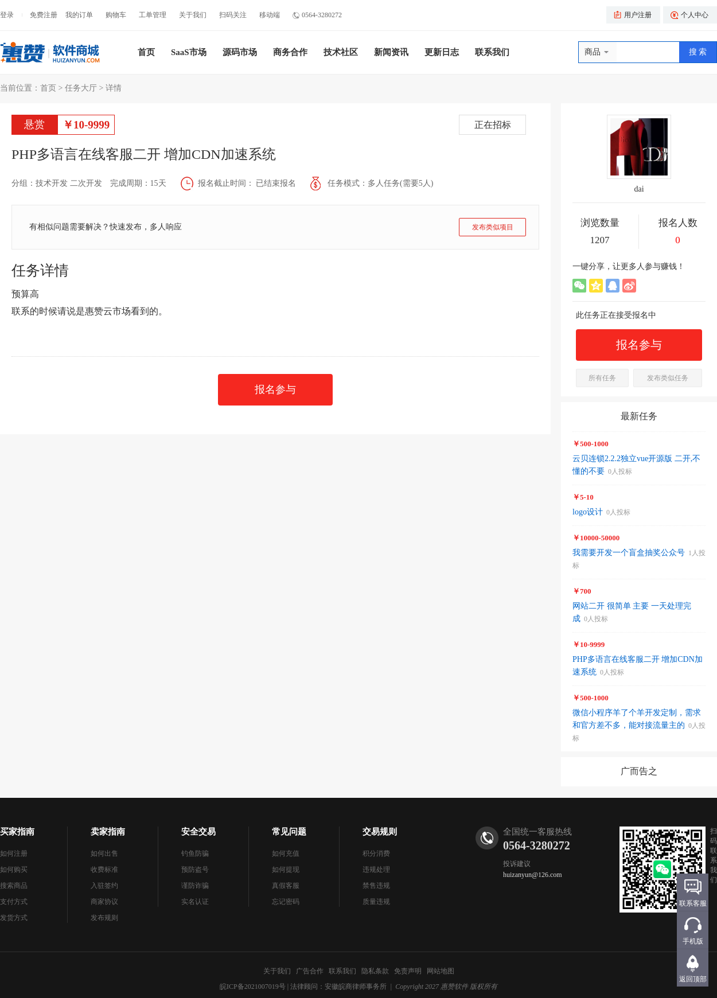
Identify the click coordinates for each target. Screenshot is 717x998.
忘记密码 (285, 902)
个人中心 (694, 15)
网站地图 (440, 971)
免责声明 (408, 971)
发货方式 (14, 918)
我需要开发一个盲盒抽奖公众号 (628, 552)
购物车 (116, 15)
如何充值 (285, 853)
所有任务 (602, 378)
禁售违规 (376, 886)
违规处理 (376, 870)
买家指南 (17, 831)
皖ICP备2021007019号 (253, 987)
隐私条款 (375, 971)
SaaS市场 (188, 52)
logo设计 (587, 512)
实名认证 (195, 902)
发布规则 (104, 918)
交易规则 (380, 831)
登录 (7, 15)
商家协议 (104, 902)
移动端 (269, 15)
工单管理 (152, 15)
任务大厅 (81, 88)
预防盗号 (195, 870)
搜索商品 (14, 886)
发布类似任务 (667, 378)
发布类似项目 (492, 227)
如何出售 (104, 853)
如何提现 (285, 870)
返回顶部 (693, 979)
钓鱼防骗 (195, 853)
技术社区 (341, 52)
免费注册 (43, 15)
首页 (146, 52)
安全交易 (198, 831)
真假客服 (285, 886)
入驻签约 (104, 886)
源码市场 (240, 52)
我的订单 (79, 15)
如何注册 (14, 853)
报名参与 (275, 389)
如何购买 (14, 870)
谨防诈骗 (195, 886)
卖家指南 (108, 831)
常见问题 (289, 831)
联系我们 (492, 52)
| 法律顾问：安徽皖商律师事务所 (337, 987)
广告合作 (310, 971)
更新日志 (441, 52)
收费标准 (104, 870)
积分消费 (376, 853)
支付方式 (14, 902)
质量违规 (376, 902)
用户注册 (638, 15)
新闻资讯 (391, 52)
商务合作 (290, 52)
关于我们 (192, 15)
